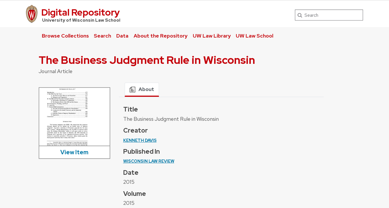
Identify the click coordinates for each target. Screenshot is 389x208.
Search (102, 35)
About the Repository (161, 35)
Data (122, 35)
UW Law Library (212, 35)
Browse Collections (65, 35)
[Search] (329, 15)
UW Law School (254, 35)
